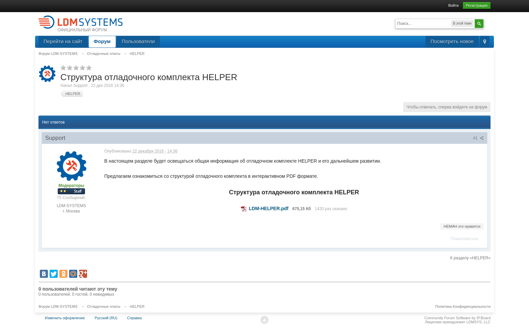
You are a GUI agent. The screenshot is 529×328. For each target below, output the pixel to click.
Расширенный (488, 23)
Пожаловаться (464, 238)
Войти (453, 5)
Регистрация (477, 5)
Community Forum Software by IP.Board (457, 318)
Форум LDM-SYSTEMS (58, 306)
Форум (102, 41)
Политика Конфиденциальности (463, 306)
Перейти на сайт (63, 41)
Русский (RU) (106, 318)
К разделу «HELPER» (470, 258)
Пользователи (138, 41)
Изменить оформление (65, 318)
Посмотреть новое (452, 41)
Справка (134, 318)
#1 (478, 138)
